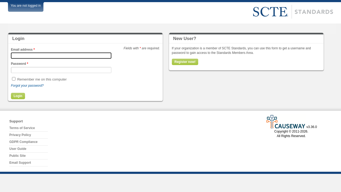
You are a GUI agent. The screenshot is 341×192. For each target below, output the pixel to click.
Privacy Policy (20, 135)
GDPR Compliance (23, 142)
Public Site (17, 156)
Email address (23, 49)
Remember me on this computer (42, 79)
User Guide (17, 149)
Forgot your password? (27, 85)
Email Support (20, 163)
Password (19, 64)
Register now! (185, 62)
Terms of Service (22, 128)
